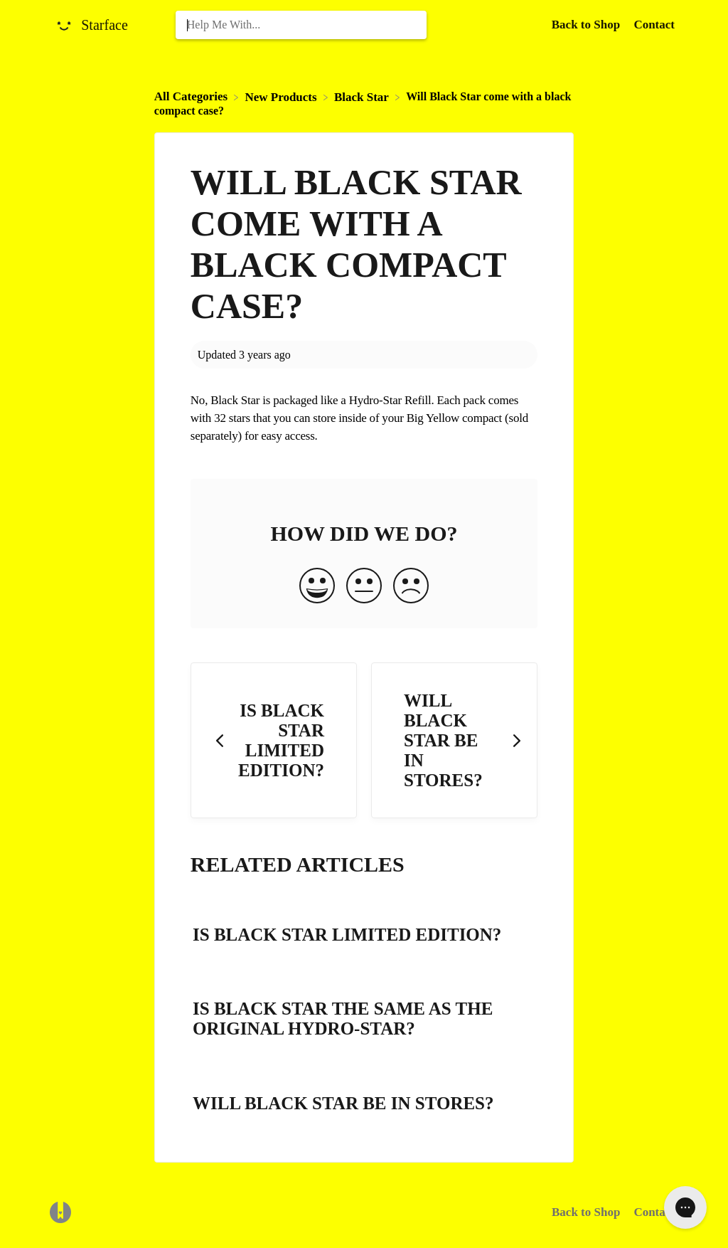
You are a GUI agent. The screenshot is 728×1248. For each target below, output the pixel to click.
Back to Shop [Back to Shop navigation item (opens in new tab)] (587, 24)
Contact (654, 24)
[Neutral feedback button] (364, 587)
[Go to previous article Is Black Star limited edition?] (274, 740)
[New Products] (282, 96)
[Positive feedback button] (317, 587)
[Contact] (654, 24)
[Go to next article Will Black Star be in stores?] (454, 740)
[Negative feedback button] (411, 587)
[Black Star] (363, 96)
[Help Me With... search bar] (301, 25)
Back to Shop (586, 1212)
